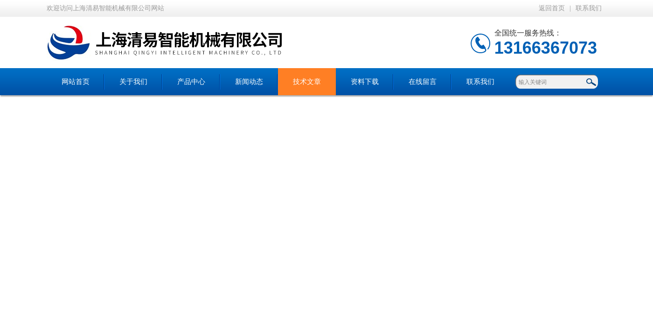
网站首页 (76, 81)
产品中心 (191, 81)
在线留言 (423, 81)
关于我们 (133, 81)
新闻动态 (249, 81)
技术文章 (307, 81)
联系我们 (589, 8)
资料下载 (365, 81)
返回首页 (552, 8)
